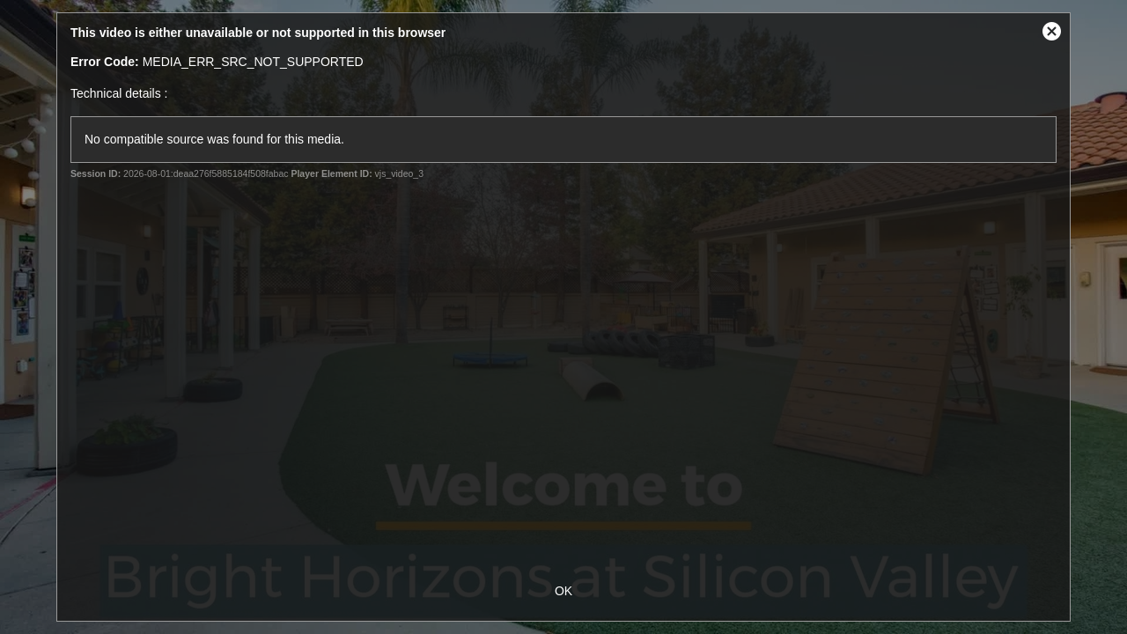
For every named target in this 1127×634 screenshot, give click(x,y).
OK (563, 591)
